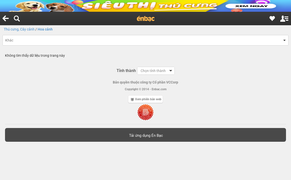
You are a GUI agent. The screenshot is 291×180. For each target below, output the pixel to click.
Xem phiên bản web (146, 99)
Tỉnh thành (126, 70)
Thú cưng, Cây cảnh (19, 29)
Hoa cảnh (45, 29)
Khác (9, 40)
